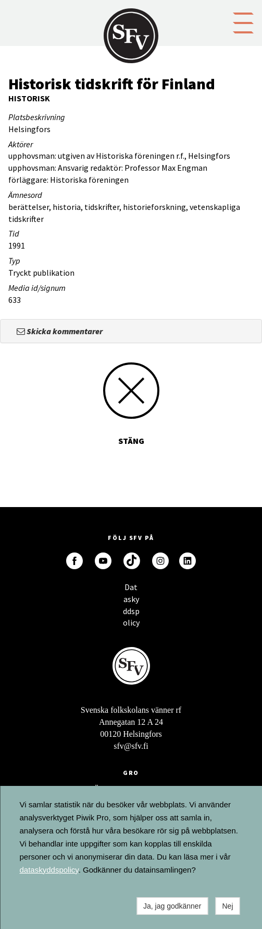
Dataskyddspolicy (131, 590)
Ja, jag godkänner (172, 906)
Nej (227, 906)
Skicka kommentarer (60, 331)
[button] (243, 22)
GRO (131, 773)
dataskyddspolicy (49, 869)
